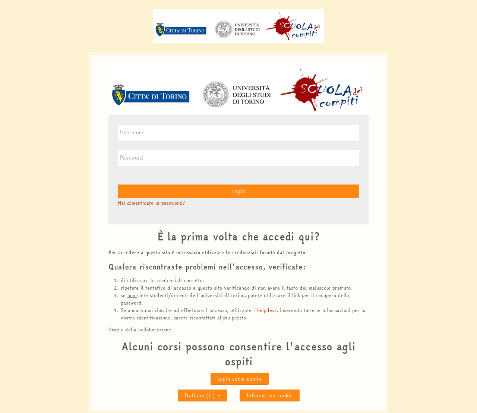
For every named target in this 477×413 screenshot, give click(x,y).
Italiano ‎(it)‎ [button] (202, 393)
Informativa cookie (269, 395)
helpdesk (267, 310)
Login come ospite (239, 379)
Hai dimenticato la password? (151, 202)
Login (238, 191)
